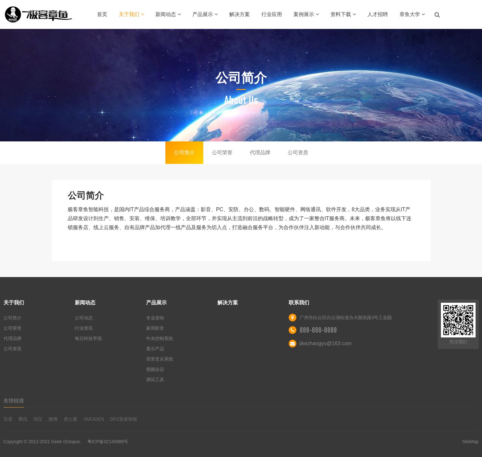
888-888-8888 (318, 330)
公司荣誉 (222, 152)
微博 (52, 419)
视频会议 (155, 369)
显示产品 (155, 348)
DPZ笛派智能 (123, 419)
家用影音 (155, 328)
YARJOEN (93, 419)
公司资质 (298, 152)
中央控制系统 (159, 338)
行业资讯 (84, 328)
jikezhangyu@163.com (326, 343)
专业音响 (155, 317)
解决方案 (239, 14)
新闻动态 (168, 14)
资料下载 (343, 14)
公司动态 (84, 317)
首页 (102, 14)
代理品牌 (260, 152)
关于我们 (131, 14)
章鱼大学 (412, 14)
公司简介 (184, 152)
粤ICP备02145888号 (107, 441)
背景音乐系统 (159, 359)
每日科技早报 (88, 338)
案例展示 (306, 14)
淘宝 (37, 419)
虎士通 (70, 419)
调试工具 (155, 379)
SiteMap (470, 441)
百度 (8, 419)
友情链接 (14, 400)
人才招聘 (377, 14)
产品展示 (205, 14)
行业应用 (271, 14)
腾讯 (22, 419)
